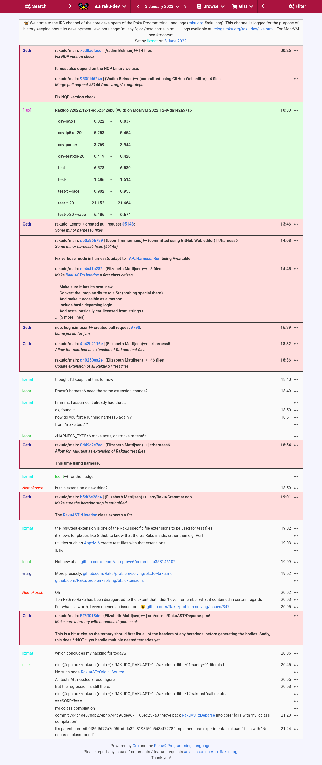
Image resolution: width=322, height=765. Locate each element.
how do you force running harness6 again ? (93, 417)
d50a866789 (91, 240)
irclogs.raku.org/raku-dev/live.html (243, 29)
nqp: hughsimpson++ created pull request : (98, 330)
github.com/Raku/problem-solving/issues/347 (188, 606)
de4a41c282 (91, 268)
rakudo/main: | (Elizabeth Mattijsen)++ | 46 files (109, 363)
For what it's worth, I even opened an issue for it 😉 (142, 606)
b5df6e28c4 (91, 496)
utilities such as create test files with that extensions (110, 543)
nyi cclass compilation (75, 708)
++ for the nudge (74, 476)
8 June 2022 (175, 41)
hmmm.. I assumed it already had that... (90, 402)
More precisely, (114, 573)
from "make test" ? (71, 424)
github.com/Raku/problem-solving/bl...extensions (99, 580)
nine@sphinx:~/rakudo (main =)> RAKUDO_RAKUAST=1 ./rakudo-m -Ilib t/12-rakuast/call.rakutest (142, 693)
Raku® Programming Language (182, 745)
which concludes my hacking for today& (90, 653)
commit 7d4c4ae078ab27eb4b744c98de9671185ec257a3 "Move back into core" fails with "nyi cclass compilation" (162, 718)
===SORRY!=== (68, 701)
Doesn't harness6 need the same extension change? (101, 391)
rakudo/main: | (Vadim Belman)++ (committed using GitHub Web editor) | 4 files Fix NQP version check (138, 87)
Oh (57, 592)
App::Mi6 (92, 543)
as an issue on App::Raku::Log (210, 751)
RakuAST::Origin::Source (102, 672)
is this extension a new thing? (81, 488)
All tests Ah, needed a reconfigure (85, 679)
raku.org (196, 23)
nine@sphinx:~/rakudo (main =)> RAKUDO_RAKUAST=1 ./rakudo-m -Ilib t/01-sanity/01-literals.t (139, 664)
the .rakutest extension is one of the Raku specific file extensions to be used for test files (134, 528)
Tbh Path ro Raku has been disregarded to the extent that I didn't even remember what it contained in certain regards (158, 599)
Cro (136, 745)
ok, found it (65, 410)
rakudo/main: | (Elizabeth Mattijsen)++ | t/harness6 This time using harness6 (112, 454)
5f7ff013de (90, 615)
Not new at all (115, 561)
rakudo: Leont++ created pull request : (95, 227)
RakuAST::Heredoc (82, 275)
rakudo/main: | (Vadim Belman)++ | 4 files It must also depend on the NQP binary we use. (103, 59)
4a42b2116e (91, 343)
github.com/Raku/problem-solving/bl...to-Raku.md (128, 573)
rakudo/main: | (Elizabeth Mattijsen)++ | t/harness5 (112, 346)
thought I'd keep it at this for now (84, 379)
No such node (89, 672)
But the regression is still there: (82, 686)
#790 (135, 327)
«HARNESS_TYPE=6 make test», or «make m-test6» (100, 436)
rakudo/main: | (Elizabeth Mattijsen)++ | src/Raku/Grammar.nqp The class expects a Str (123, 505)
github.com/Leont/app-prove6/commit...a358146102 (127, 561)
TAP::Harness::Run (143, 258)
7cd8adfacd (90, 50)
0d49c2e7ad (91, 445)
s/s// (59, 550)
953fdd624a (91, 78)
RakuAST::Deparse (198, 715)
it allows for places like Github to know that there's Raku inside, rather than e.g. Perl (129, 535)
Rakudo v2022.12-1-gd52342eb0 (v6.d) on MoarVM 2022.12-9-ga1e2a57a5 (123, 163)
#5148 (128, 224)
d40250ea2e (91, 360)
